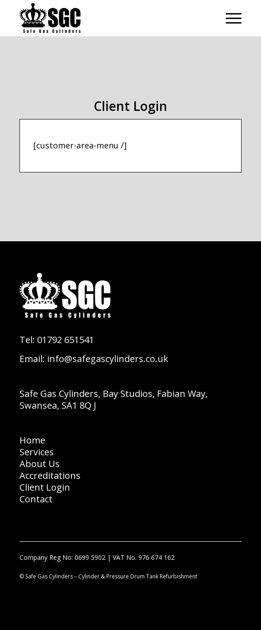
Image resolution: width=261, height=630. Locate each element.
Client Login (44, 487)
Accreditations (50, 475)
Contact (35, 499)
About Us (39, 464)
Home (32, 440)
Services (36, 452)
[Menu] (229, 18)
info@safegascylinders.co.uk (107, 359)
